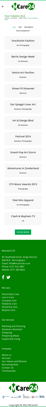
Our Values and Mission (14, 361)
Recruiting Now (10, 364)
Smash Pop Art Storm (23, 152)
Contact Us (8, 367)
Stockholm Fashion (23, 40)
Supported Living (11, 338)
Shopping (7, 332)
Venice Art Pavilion (23, 72)
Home (7, 18)
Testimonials (9, 370)
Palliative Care (9, 303)
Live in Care (8, 297)
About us (6, 354)
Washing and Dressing (13, 326)
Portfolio (14, 18)
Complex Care (9, 300)
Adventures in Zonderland (23, 168)
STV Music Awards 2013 (23, 184)
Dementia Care (10, 306)
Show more (23, 232)
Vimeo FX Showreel (23, 88)
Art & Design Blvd (23, 120)
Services (6, 358)
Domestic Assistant (12, 329)
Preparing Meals (10, 335)
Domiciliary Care (10, 294)
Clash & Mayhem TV (23, 216)
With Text (22, 18)
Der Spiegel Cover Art (23, 104)
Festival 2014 (23, 136)
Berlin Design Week (23, 56)
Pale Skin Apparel (23, 200)
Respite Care (8, 310)
